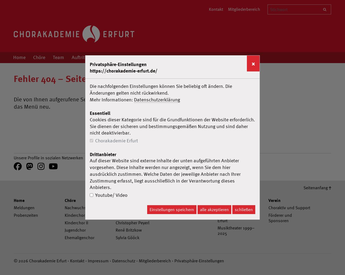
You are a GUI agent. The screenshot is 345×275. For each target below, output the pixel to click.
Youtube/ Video (111, 195)
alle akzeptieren (214, 209)
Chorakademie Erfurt (116, 140)
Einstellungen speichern (172, 209)
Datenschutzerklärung (157, 99)
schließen (244, 209)
